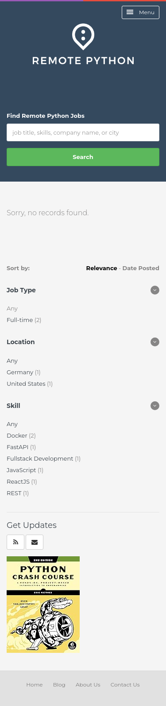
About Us (88, 684)
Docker (18, 435)
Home (34, 684)
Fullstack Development (41, 458)
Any (12, 360)
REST (15, 493)
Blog (59, 684)
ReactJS (19, 481)
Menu (140, 12)
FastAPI (18, 446)
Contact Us (125, 684)
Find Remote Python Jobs (46, 115)
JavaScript (22, 469)
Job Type (21, 290)
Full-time (21, 319)
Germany (21, 372)
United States (27, 383)
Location (21, 342)
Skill (13, 406)
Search (83, 156)
